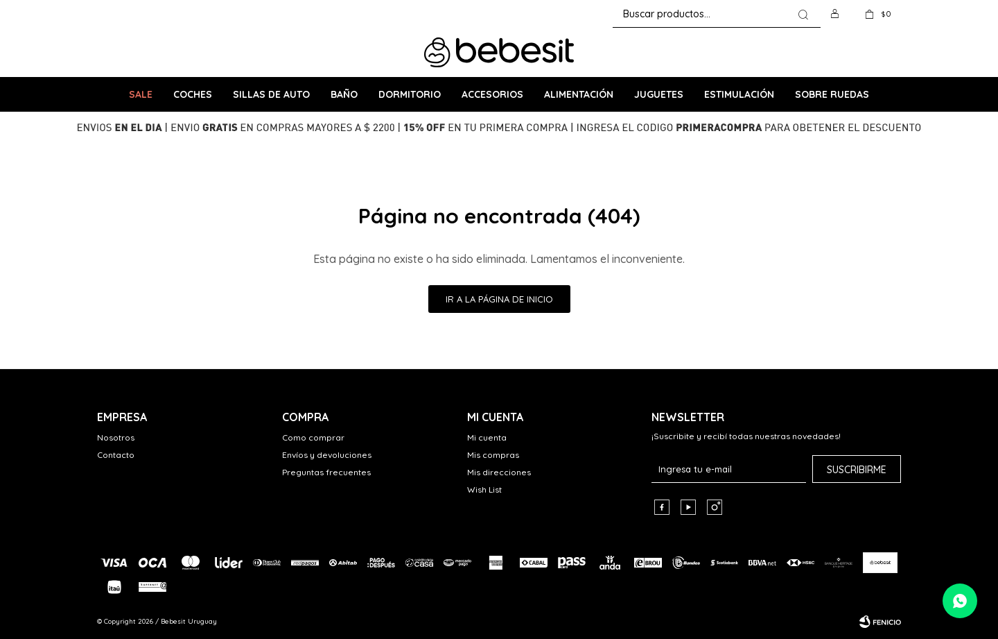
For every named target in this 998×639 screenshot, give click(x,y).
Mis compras (493, 455)
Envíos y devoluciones (326, 455)
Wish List (484, 489)
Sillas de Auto (271, 94)
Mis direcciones (499, 472)
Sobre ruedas (832, 94)
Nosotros (115, 437)
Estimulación (739, 94)
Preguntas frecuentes (326, 472)
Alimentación (578, 94)
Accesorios (492, 94)
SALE (140, 94)
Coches (192, 94)
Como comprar (313, 437)
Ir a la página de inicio (499, 299)
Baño (344, 94)
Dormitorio (409, 94)
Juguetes (658, 94)
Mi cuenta (487, 437)
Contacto (115, 455)
